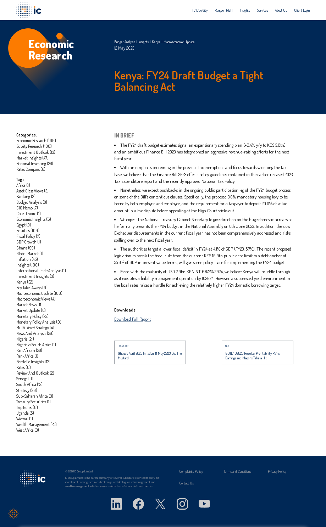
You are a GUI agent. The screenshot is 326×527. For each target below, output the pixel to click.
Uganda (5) (25, 413)
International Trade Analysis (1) (41, 270)
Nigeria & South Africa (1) (36, 344)
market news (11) (29, 304)
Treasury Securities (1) (33, 401)
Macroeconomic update (179, 42)
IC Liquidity (200, 10)
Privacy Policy (277, 471)
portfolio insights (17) (33, 361)
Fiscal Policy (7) (28, 236)
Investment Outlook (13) (35, 152)
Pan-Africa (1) (27, 356)
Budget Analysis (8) (31, 202)
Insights (245, 10)
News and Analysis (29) (35, 333)
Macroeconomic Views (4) (36, 299)
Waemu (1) (24, 418)
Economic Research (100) (36, 140)
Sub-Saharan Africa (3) (34, 396)
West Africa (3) (27, 430)
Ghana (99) (25, 248)
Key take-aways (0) (32, 287)
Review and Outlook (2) (35, 373)
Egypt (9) (23, 225)
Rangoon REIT (224, 10)
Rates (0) (23, 367)
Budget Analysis (124, 42)
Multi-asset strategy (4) (35, 327)
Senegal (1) (24, 378)
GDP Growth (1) (28, 242)
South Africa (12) (29, 384)
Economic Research (51, 49)
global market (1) (29, 253)
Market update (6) (31, 310)
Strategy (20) (26, 390)
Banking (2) (25, 196)
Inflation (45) (27, 259)
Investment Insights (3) (35, 276)
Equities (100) (27, 230)
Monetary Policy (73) (32, 316)
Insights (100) (27, 265)
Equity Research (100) (34, 146)
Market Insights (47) (32, 158)
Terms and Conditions (237, 471)
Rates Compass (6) (30, 169)
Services (262, 10)
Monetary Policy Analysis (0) (38, 322)
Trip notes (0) (27, 407)
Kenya (156, 42)
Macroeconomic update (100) (39, 293)
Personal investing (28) (34, 163)
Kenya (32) (24, 282)
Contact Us (186, 483)
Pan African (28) (29, 350)
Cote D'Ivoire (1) (28, 213)
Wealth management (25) (36, 424)
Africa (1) (23, 185)
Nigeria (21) (25, 339)
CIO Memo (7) (27, 208)
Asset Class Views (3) (32, 191)
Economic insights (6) (33, 219)
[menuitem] (200, 10)
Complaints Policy (191, 471)
